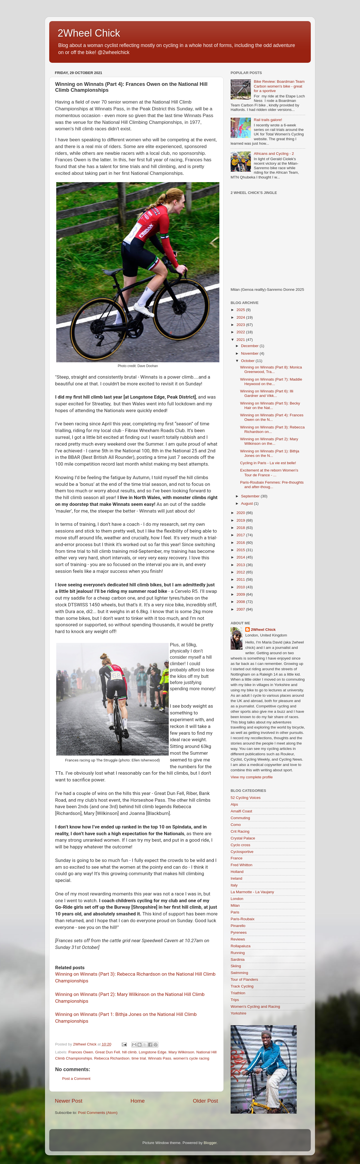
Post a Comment (76, 1078)
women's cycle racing (191, 1058)
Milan (235, 905)
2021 (241, 340)
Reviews (238, 939)
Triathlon (238, 993)
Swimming (239, 973)
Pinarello (238, 926)
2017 (241, 535)
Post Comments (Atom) (98, 1113)
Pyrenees (239, 932)
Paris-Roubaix (243, 919)
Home (137, 1101)
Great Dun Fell (107, 1052)
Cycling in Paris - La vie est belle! (268, 463)
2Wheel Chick (89, 33)
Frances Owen (80, 1052)
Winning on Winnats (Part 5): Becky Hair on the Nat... (270, 405)
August (247, 503)
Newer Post (68, 1101)
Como (236, 825)
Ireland (236, 878)
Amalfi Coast (241, 811)
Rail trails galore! (268, 120)
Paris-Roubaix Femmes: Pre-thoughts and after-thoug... (272, 484)
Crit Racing (240, 831)
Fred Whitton (241, 865)
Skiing (236, 966)
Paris (235, 912)
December (250, 346)
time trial (139, 1058)
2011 (241, 579)
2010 (241, 587)
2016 (241, 542)
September (251, 496)
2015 (241, 550)
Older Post (205, 1101)
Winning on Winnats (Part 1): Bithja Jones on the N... (269, 453)
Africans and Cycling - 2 (274, 153)
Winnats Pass (159, 1058)
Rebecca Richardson (111, 1058)
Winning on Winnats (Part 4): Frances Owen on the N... (271, 417)
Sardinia (238, 959)
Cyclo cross (240, 845)
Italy (234, 885)
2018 (241, 528)
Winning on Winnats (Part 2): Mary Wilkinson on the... (269, 441)
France (236, 858)
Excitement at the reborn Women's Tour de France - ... (269, 472)
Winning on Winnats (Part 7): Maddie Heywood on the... (271, 381)
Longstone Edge (152, 1052)
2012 (241, 572)
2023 (241, 325)
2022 (241, 332)
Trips (235, 1000)
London (237, 899)
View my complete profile (252, 777)
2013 (241, 565)
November (250, 353)
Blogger (210, 1143)
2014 (241, 557)
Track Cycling (242, 986)
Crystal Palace (243, 838)
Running (238, 953)
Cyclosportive (242, 852)
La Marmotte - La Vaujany (252, 892)
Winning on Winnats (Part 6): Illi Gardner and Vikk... (266, 393)
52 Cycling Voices (246, 798)
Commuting (240, 818)
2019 (241, 520)
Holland (237, 872)
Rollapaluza (241, 946)
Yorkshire (238, 1013)
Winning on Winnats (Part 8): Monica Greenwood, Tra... (271, 369)
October (248, 361)
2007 (241, 609)
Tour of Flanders (244, 979)
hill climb (129, 1052)
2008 (241, 602)
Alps (234, 804)
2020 (241, 513)
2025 (241, 310)
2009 (241, 594)
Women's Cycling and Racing (255, 1006)
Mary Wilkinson (181, 1052)
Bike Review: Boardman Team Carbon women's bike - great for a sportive (279, 86)
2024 (241, 317)
